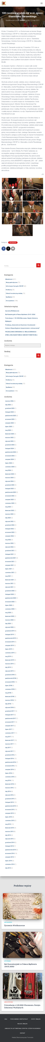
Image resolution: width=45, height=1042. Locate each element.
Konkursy (9, 289)
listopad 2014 (9, 846)
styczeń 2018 (9, 707)
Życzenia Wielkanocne (12, 311)
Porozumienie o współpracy (19, 1019)
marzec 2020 (9, 620)
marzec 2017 (9, 744)
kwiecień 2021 (9, 580)
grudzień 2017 (9, 711)
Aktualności (13, 242)
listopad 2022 (9, 529)
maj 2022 (8, 539)
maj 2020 (8, 612)
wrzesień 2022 (9, 532)
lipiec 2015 (8, 817)
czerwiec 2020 (9, 609)
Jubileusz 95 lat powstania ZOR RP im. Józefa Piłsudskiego (23, 1028)
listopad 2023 (9, 488)
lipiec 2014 (8, 860)
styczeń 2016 (9, 795)
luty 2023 (8, 518)
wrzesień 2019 (9, 642)
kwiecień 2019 (9, 660)
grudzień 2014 (9, 842)
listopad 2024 (9, 448)
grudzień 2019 (9, 631)
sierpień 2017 (9, 725)
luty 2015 (8, 835)
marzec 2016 (9, 787)
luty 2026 (8, 404)
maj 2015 (8, 824)
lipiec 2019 (8, 649)
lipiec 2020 (8, 605)
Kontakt (22, 1033)
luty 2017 (8, 747)
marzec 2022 (9, 543)
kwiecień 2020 (9, 616)
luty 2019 (8, 667)
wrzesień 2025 (9, 419)
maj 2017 (8, 736)
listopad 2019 (9, 634)
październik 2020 (10, 598)
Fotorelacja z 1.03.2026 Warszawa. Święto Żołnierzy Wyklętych (22, 1006)
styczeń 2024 (9, 481)
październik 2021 (10, 558)
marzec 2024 (9, 477)
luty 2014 (8, 868)
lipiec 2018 (8, 685)
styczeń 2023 (9, 521)
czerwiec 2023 (9, 503)
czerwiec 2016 (9, 777)
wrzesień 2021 (9, 561)
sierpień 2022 (9, 536)
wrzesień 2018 (9, 682)
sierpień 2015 (9, 813)
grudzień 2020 (9, 591)
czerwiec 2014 (9, 864)
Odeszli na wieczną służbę (14, 293)
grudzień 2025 (9, 408)
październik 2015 (10, 806)
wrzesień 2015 (9, 809)
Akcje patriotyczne (11, 282)
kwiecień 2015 (9, 828)
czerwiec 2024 (9, 467)
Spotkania (9, 297)
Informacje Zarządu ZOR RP (14, 286)
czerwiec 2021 (9, 572)
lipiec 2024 (8, 463)
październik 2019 (10, 638)
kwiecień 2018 (9, 696)
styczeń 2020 (9, 627)
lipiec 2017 (8, 729)
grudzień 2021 (9, 550)
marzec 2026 (9, 401)
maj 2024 (8, 470)
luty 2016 (8, 791)
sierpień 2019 (9, 645)
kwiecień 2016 (9, 784)
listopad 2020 (9, 594)
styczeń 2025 (9, 441)
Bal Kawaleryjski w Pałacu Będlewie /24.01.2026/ (20, 314)
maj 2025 (8, 430)
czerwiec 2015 (9, 820)
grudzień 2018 (9, 674)
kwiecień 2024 (9, 474)
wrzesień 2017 (9, 722)
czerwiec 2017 (9, 733)
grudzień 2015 (9, 798)
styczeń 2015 (9, 839)
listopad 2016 (9, 758)
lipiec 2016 (8, 773)
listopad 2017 (9, 715)
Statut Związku (36, 1019)
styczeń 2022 (9, 547)
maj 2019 (8, 656)
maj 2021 (8, 576)
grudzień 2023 (9, 485)
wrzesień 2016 (9, 766)
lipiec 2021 (8, 569)
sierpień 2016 (9, 769)
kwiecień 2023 (9, 510)
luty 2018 (8, 704)
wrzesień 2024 (9, 456)
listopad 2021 (9, 554)
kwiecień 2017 (9, 740)
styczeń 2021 (9, 587)
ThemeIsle (30, 1037)
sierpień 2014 (9, 857)
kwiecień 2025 (9, 434)
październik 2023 (10, 492)
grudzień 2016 (9, 755)
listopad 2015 (9, 802)
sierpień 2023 (9, 499)
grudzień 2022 (9, 525)
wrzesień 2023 (9, 496)
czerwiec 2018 (9, 689)
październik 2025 (10, 415)
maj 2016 (8, 780)
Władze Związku (22, 1023)
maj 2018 (8, 693)
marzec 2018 (9, 700)
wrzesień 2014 (9, 853)
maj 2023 (8, 507)
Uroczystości (10, 300)
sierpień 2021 (9, 565)
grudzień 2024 (9, 445)
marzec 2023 (9, 514)
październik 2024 (10, 452)
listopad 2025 (9, 412)
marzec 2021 (9, 583)
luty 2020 (8, 623)
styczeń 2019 (9, 671)
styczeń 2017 (9, 751)
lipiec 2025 (8, 426)
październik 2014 (10, 850)
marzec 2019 (9, 663)
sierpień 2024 (9, 459)
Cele (5, 1019)
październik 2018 (10, 678)
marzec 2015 (9, 831)
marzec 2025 (9, 437)
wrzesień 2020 (9, 601)
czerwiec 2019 (9, 653)
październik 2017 (10, 718)
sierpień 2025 (9, 423)
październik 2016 (10, 762)
